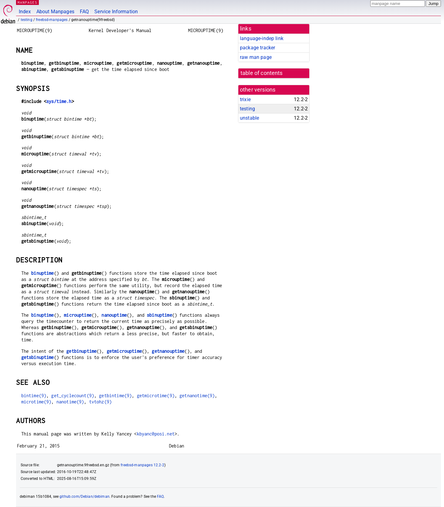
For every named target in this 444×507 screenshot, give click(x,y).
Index (25, 11)
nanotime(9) (70, 401)
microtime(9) (36, 401)
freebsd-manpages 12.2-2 (142, 465)
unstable (249, 118)
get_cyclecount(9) (72, 395)
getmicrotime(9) (156, 395)
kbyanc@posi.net (156, 433)
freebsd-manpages (52, 20)
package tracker (257, 48)
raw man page (256, 57)
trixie (245, 99)
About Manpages (55, 11)
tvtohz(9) (100, 401)
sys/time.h (59, 101)
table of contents (261, 73)
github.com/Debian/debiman (84, 496)
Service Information (116, 11)
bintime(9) (34, 395)
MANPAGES (27, 2)
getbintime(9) (115, 395)
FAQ (84, 11)
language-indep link (261, 38)
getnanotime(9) (197, 395)
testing (26, 20)
